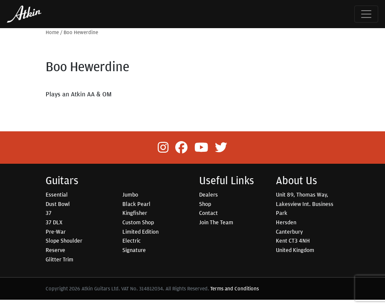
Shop (205, 204)
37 (49, 213)
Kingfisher (134, 213)
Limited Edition (140, 231)
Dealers (208, 194)
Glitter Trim (59, 259)
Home (52, 32)
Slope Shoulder (64, 240)
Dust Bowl (58, 204)
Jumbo (130, 194)
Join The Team (216, 222)
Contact (208, 213)
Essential (57, 194)
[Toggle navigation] (366, 14)
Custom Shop (138, 222)
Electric (131, 240)
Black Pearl (136, 204)
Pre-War (56, 231)
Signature (134, 250)
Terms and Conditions (234, 288)
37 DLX (54, 222)
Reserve (55, 250)
